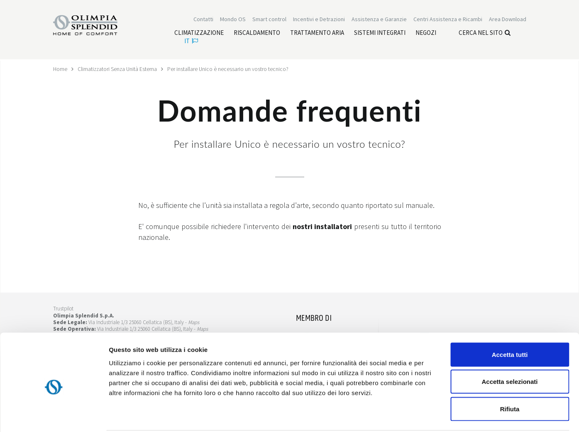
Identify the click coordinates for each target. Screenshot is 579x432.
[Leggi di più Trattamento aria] (317, 33)
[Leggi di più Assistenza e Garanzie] (379, 20)
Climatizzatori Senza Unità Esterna (118, 69)
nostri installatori (322, 226)
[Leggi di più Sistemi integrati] (380, 33)
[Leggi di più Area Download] (507, 20)
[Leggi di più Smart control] (269, 20)
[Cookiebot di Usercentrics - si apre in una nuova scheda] (53, 416)
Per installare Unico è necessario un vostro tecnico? (230, 69)
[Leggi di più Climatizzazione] (199, 33)
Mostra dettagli (436, 415)
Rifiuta (510, 377)
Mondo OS (233, 20)
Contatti (203, 20)
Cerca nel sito (485, 33)
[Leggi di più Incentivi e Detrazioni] (319, 20)
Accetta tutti (510, 323)
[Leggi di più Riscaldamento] (257, 33)
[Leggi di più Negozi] (425, 33)
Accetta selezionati (509, 350)
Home (60, 69)
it (191, 42)
